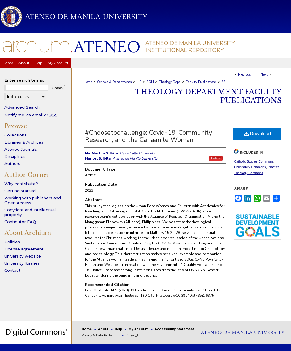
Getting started (20, 190)
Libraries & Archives (23, 142)
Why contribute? (21, 183)
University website (22, 256)
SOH (150, 82)
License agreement (24, 249)
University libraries (22, 263)
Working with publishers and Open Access (32, 200)
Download (257, 133)
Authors (12, 163)
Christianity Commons (250, 167)
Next (264, 74)
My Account (139, 329)
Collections (15, 135)
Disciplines (15, 156)
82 (224, 82)
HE (139, 82)
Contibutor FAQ (20, 221)
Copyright (133, 335)
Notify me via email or (31, 114)
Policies (12, 241)
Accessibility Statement (174, 329)
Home (88, 82)
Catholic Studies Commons (253, 161)
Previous (244, 74)
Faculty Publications (201, 82)
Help (119, 329)
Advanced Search (22, 107)
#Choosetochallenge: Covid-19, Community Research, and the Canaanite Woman (148, 136)
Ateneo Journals (20, 149)
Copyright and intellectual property (30, 212)
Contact (12, 270)
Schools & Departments (114, 82)
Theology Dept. (170, 82)
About (103, 329)
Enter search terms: (24, 80)
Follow (216, 158)
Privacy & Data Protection (101, 335)
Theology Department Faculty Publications (208, 96)
